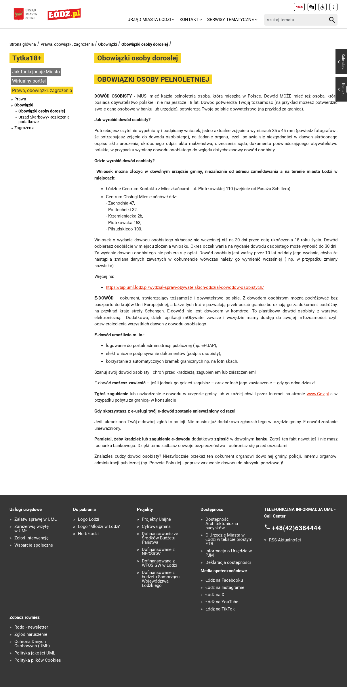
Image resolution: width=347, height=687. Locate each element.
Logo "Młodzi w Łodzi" (99, 526)
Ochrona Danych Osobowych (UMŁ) (32, 644)
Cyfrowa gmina (156, 526)
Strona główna (22, 44)
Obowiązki (107, 44)
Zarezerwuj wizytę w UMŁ (31, 528)
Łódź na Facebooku (224, 580)
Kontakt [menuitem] (189, 19)
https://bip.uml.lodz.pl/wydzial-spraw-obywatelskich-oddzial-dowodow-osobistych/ (185, 287)
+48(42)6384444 (296, 528)
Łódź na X (214, 595)
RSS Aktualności (285, 540)
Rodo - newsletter (31, 627)
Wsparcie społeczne (33, 545)
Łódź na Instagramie (224, 587)
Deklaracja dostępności (228, 562)
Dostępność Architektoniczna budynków (221, 523)
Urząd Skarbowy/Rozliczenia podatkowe (44, 119)
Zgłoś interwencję (31, 538)
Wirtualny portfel (29, 81)
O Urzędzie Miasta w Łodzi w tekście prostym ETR (228, 539)
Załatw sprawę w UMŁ (35, 519)
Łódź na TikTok (220, 609)
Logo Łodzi (88, 519)
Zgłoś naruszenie (30, 634)
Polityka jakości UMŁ (34, 653)
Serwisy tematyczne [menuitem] (230, 19)
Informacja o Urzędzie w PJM (228, 553)
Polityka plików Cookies (37, 660)
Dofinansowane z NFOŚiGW (158, 551)
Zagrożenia (24, 127)
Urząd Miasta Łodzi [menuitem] (149, 19)
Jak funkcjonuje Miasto (36, 72)
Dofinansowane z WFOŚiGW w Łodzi (159, 563)
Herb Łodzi (88, 534)
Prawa (20, 99)
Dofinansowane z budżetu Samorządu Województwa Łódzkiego (161, 579)
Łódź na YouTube (221, 602)
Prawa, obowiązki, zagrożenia (67, 44)
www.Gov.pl (318, 393)
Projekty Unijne (156, 519)
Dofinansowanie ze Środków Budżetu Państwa (160, 538)
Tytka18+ (26, 58)
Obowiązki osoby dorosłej (144, 44)
